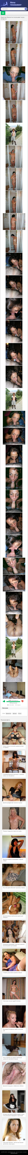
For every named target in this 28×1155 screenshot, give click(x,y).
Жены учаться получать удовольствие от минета (13, 746)
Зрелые (15, 713)
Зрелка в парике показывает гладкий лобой (13, 860)
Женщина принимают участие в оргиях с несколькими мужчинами (14, 945)
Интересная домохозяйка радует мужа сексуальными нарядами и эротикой (13, 1114)
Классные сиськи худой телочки (12, 1001)
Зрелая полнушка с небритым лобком (13, 1086)
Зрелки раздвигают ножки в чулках (12, 802)
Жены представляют (12, 3)
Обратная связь (14, 1153)
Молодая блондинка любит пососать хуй (13, 1029)
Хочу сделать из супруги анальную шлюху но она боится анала (12, 1058)
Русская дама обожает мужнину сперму (14, 887)
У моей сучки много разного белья (12, 972)
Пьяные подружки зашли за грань (12, 831)
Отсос (19, 713)
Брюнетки (8, 713)
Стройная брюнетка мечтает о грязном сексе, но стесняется (13, 775)
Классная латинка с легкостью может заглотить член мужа (13, 1143)
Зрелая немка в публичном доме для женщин (13, 916)
